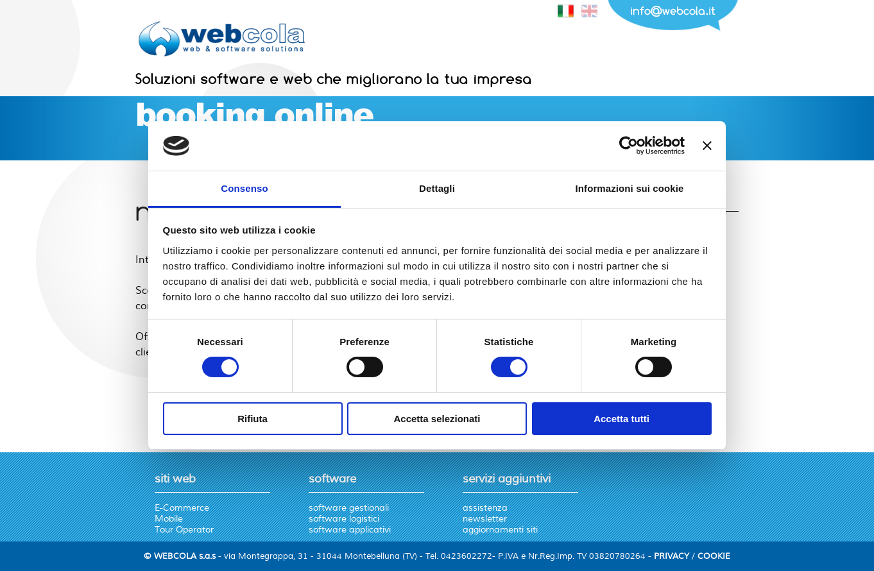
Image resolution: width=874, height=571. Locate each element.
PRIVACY (671, 556)
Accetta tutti (621, 418)
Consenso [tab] (244, 188)
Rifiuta (252, 418)
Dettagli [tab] (437, 188)
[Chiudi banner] (707, 145)
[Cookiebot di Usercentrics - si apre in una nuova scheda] (628, 145)
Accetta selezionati (436, 418)
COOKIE (714, 556)
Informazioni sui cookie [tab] (630, 188)
